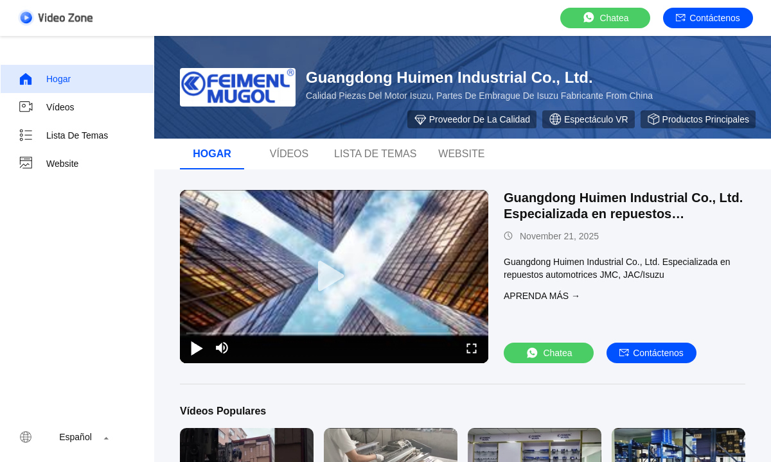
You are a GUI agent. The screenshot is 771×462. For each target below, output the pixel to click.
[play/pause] (196, 347)
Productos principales (698, 119)
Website (48, 163)
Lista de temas (63, 135)
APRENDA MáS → (542, 296)
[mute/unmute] (222, 347)
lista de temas (375, 153)
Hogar (44, 79)
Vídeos (46, 107)
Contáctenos (708, 18)
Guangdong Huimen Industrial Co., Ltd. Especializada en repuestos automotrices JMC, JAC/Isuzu (623, 214)
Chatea (604, 17)
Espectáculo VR (588, 119)
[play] (334, 277)
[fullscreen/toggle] (471, 347)
